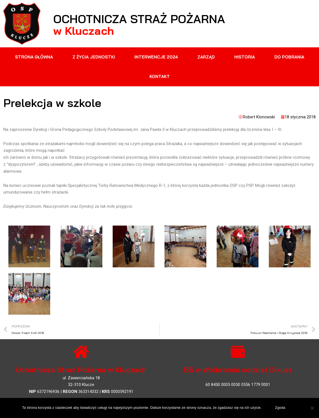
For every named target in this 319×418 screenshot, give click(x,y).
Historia (244, 57)
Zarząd (206, 57)
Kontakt (159, 76)
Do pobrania (289, 57)
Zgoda (281, 408)
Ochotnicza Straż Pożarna (155, 18)
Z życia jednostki (93, 57)
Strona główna (34, 57)
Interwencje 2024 (156, 57)
